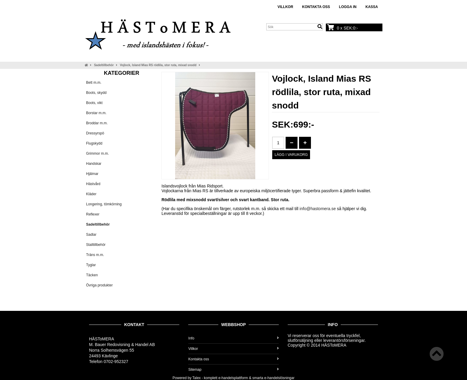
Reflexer (92, 214)
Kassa (371, 7)
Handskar (93, 164)
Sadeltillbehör (104, 65)
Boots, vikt (94, 103)
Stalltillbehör (95, 245)
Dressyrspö (95, 133)
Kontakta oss (316, 7)
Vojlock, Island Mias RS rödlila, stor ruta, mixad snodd (158, 65)
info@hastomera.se (318, 208)
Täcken (92, 275)
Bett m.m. (93, 82)
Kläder (91, 194)
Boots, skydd (96, 93)
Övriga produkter (99, 285)
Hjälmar (92, 174)
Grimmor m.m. (97, 153)
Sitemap (233, 369)
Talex (196, 378)
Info (233, 338)
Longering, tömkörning (104, 204)
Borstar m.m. (96, 113)
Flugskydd (94, 143)
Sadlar (91, 234)
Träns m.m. (95, 255)
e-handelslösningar (279, 378)
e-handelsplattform (233, 378)
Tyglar (91, 265)
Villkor (285, 7)
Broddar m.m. (97, 123)
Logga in (348, 7)
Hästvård (93, 184)
